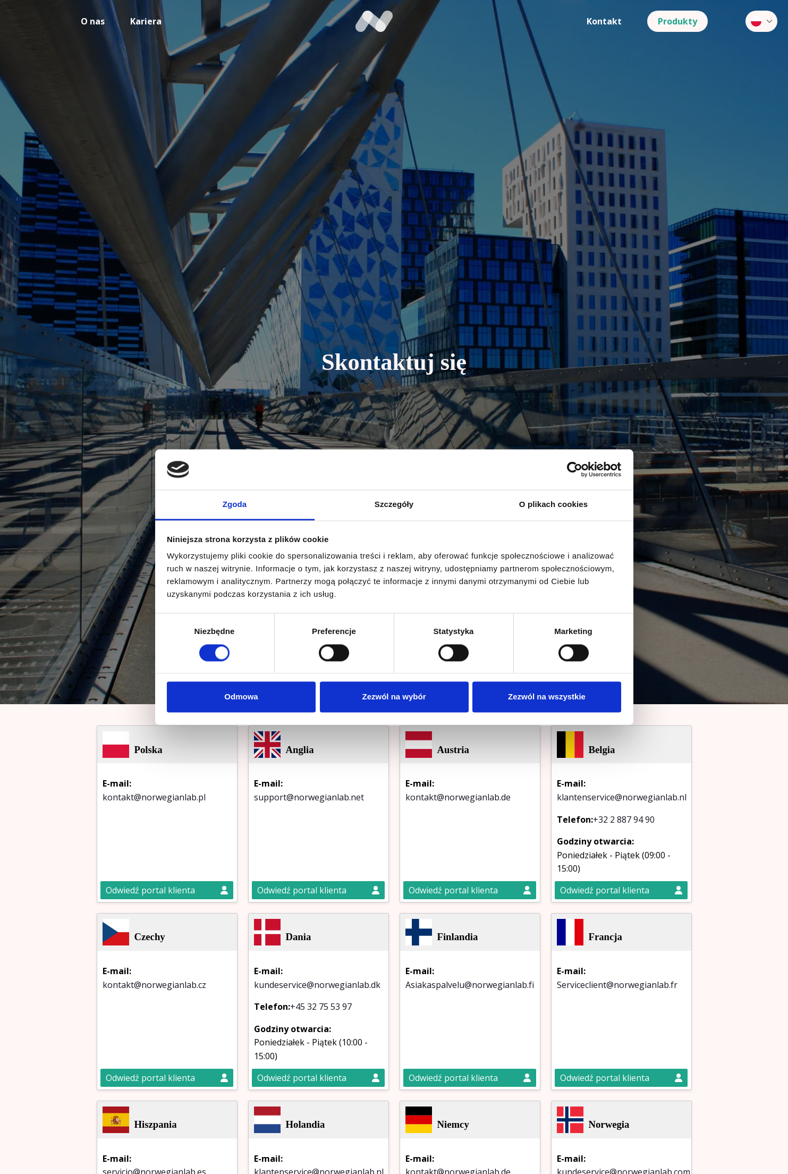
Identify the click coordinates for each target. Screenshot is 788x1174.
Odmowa (241, 697)
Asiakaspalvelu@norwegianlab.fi (469, 985)
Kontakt (604, 21)
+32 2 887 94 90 (624, 819)
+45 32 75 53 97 (321, 1006)
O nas (93, 21)
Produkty (677, 21)
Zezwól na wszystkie (547, 697)
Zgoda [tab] (235, 504)
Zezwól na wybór (394, 697)
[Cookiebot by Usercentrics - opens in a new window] (574, 469)
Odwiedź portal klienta (167, 890)
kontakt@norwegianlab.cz (154, 985)
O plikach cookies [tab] (553, 504)
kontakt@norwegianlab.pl (154, 797)
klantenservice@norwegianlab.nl (622, 797)
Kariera (146, 21)
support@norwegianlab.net (309, 797)
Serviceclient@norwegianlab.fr (617, 985)
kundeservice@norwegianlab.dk (317, 985)
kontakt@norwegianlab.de (458, 797)
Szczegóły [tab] (394, 504)
